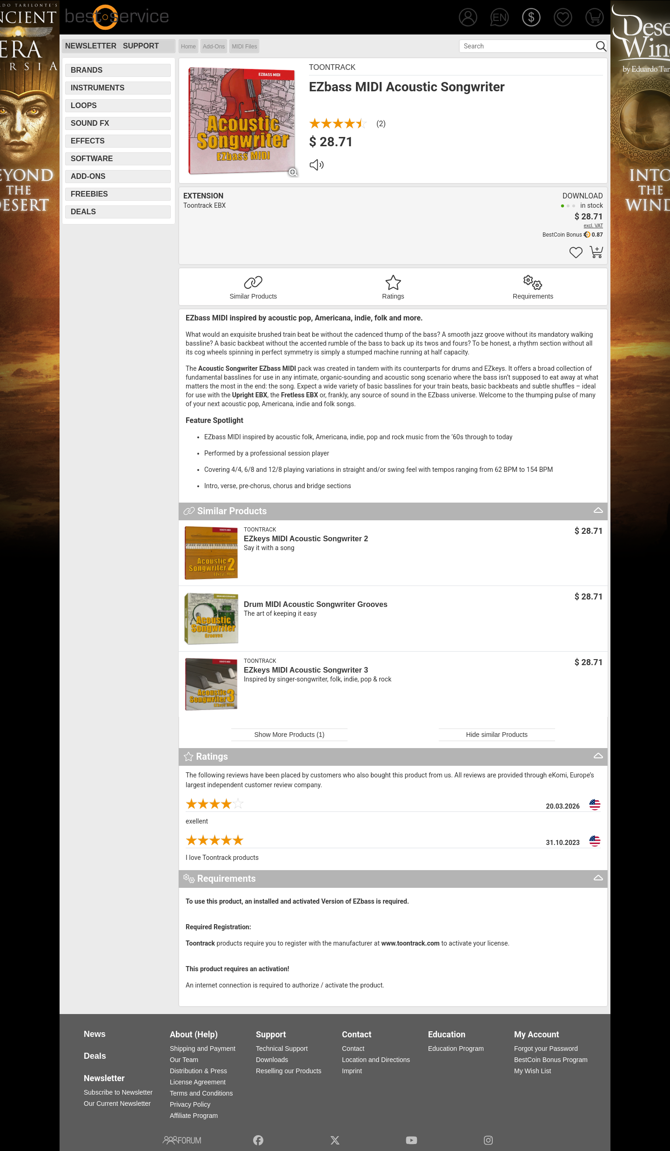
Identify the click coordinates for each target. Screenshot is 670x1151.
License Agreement (198, 1082)
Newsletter (90, 46)
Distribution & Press (198, 1071)
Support (141, 46)
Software (92, 159)
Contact (353, 1048)
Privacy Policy (190, 1104)
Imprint (352, 1071)
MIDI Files (244, 46)
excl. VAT (593, 225)
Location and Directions (376, 1059)
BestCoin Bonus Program (551, 1059)
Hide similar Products (497, 734)
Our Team (184, 1059)
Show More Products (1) (290, 734)
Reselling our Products (289, 1071)
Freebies (89, 194)
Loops (84, 105)
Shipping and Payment (202, 1048)
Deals (83, 212)
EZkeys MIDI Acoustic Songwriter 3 (306, 670)
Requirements (533, 296)
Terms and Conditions (201, 1093)
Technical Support (282, 1048)
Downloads (272, 1059)
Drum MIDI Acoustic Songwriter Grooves (316, 604)
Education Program (456, 1048)
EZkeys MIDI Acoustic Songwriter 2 (306, 539)
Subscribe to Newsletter (118, 1092)
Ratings (393, 296)
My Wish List (532, 1071)
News (95, 1034)
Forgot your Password (546, 1048)
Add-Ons (214, 46)
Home (188, 46)
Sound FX (90, 123)
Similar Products (253, 296)
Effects (88, 141)
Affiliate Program (194, 1115)
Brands (86, 70)
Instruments (98, 88)
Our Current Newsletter (117, 1103)
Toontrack (332, 67)
